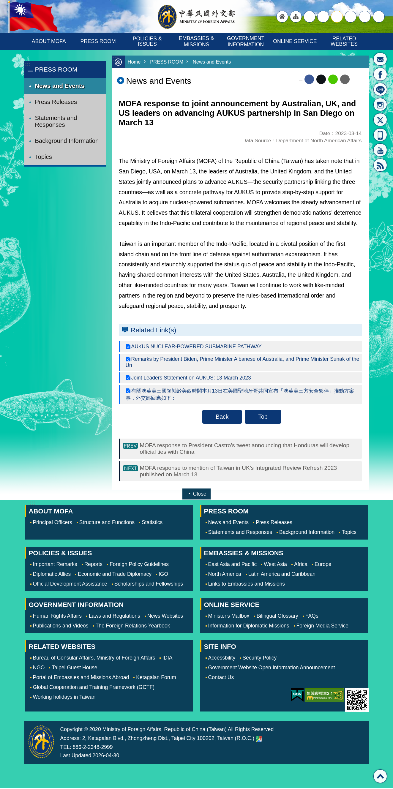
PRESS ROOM (98, 41)
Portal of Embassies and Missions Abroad (81, 679)
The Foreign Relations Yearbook (132, 627)
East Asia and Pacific (232, 565)
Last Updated (75, 757)
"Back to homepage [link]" (282, 17)
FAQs (311, 617)
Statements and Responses (56, 121)
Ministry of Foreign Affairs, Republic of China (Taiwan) (197, 16)
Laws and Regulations (114, 617)
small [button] (350, 17)
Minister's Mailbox (380, 59)
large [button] (323, 17)
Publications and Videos (61, 627)
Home (134, 62)
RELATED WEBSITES (344, 41)
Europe (323, 565)
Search (379, 17)
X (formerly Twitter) (321, 79)
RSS (380, 165)
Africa (300, 565)
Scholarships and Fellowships (148, 585)
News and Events (59, 86)
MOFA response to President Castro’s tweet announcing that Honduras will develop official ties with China (246, 449)
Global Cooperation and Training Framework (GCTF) (94, 688)
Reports (93, 565)
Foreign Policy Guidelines (139, 565)
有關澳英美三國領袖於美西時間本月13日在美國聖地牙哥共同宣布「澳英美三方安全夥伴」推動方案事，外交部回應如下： (241, 394)
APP (380, 134)
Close (199, 495)
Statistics (152, 523)
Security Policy (259, 659)
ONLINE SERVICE (295, 41)
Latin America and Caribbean (281, 575)
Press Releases (56, 102)
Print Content (357, 79)
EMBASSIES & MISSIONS (197, 41)
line (333, 79)
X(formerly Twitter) (380, 119)
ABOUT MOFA (49, 41)
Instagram (380, 104)
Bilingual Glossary (277, 617)
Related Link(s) (153, 330)
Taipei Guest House (74, 669)
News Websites (165, 617)
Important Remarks (55, 565)
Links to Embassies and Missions (246, 585)
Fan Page (380, 74)
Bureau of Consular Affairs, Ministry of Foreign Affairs (94, 659)
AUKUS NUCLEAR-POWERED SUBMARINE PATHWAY (197, 347)
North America (224, 575)
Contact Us (221, 679)
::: (28, 64)
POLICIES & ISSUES (148, 41)
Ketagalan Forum (156, 679)
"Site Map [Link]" (296, 17)
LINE (380, 89)
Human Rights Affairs (57, 617)
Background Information (67, 140)
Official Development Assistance (70, 585)
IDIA (167, 659)
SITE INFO (220, 648)
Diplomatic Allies (52, 575)
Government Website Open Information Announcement (271, 669)
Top (262, 416)
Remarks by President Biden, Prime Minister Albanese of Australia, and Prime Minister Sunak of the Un (239, 362)
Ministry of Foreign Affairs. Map (259, 740)
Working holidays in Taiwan (64, 698)
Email (345, 79)
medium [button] (337, 17)
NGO (39, 669)
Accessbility (222, 659)
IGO (163, 575)
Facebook (309, 79)
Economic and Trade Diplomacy (114, 575)
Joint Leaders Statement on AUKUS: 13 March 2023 (191, 378)
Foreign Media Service (322, 627)
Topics (43, 157)
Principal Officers (52, 523)
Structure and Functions (107, 523)
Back (222, 416)
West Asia (275, 565)
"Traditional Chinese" (309, 17)
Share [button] (365, 17)
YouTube (380, 149)
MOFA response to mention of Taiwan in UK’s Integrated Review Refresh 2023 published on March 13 (239, 472)
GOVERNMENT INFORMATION (246, 41)
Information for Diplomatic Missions (248, 627)
